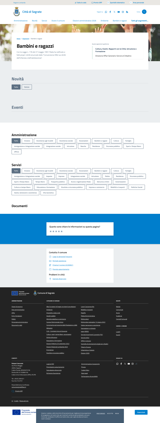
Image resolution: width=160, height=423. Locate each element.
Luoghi (118, 332)
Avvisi (118, 313)
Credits (16, 401)
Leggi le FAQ (50, 364)
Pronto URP (17, 391)
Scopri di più (141, 412)
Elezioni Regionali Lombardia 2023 (57, 347)
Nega (117, 413)
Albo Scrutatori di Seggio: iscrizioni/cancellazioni (61, 306)
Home (18, 39)
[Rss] (126, 11)
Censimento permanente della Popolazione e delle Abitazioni (61, 326)
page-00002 (85, 331)
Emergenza (50, 350)
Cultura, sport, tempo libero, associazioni (58, 334)
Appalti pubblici (51, 316)
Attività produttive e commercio (56, 319)
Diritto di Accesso (51, 337)
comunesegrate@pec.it (19, 387)
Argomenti (25, 39)
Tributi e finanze (86, 347)
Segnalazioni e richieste (88, 328)
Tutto (16, 87)
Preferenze (101, 413)
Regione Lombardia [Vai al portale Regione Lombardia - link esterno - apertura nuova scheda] (19, 2)
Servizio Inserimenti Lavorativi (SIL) (92, 334)
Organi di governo (17, 306)
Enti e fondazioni (17, 316)
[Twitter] (113, 11)
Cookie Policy (85, 370)
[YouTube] (118, 11)
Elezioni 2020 (85, 353)
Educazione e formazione (54, 340)
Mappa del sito (23, 401)
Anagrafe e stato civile (53, 313)
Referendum (85, 319)
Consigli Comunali (121, 319)
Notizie (26, 87)
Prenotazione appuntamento (55, 367)
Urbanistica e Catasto (87, 350)
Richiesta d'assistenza (53, 373)
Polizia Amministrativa (88, 316)
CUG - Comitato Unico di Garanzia (56, 331)
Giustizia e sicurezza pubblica (55, 353)
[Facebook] (109, 11)
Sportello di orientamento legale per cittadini (94, 344)
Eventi (118, 335)
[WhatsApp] (105, 11)
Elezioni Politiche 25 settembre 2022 (57, 344)
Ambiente (104, 20)
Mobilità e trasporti (87, 310)
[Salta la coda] (80, 2)
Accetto (110, 413)
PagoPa (83, 313)
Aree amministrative (18, 310)
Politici (14, 319)
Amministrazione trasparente (90, 364)
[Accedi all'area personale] (136, 2)
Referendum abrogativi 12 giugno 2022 (93, 322)
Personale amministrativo (20, 322)
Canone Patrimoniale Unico (54, 322)
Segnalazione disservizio (54, 370)
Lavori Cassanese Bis (87, 306)
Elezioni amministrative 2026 (84, 20)
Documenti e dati (17, 325)
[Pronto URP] (96, 2)
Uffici (13, 313)
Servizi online (85, 338)
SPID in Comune (86, 341)
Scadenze (119, 316)
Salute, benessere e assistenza (90, 325)
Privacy (83, 367)
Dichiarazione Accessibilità (89, 376)
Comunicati (119, 310)
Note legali (84, 373)
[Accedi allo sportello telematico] (115, 2)
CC (12, 401)
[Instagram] (122, 11)
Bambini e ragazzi (120, 20)
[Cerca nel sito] (144, 12)
